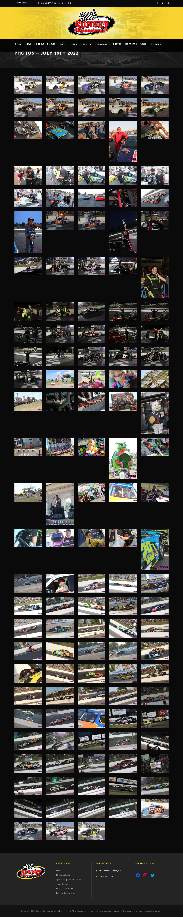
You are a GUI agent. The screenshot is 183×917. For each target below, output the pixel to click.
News (28, 44)
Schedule (39, 44)
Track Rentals (62, 884)
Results (51, 44)
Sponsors (102, 44)
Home (18, 44)
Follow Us (155, 44)
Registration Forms (64, 888)
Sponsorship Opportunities (68, 879)
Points (61, 44)
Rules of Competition (66, 893)
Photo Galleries (63, 875)
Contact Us (130, 44)
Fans (74, 44)
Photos (117, 44)
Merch (143, 44)
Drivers (87, 44)
